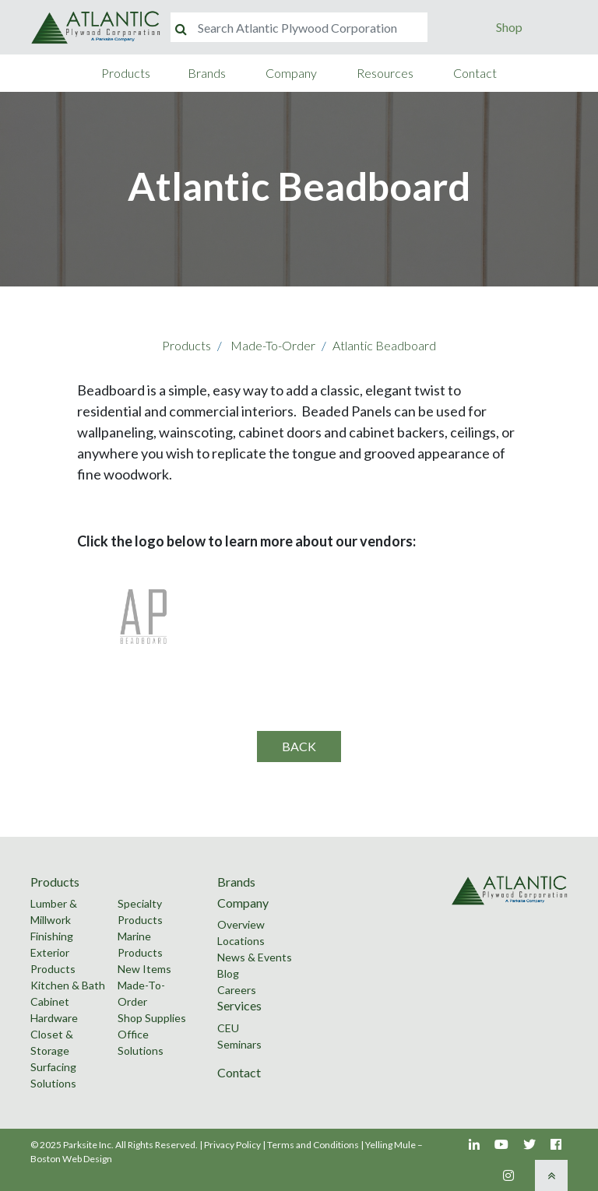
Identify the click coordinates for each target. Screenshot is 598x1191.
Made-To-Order (272, 345)
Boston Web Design (71, 1159)
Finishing (51, 936)
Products (125, 72)
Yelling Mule (390, 1145)
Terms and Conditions (313, 1145)
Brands (207, 72)
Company (291, 72)
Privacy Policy (232, 1145)
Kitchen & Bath (67, 985)
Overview (241, 924)
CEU (228, 1028)
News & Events (254, 957)
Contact (475, 72)
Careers (236, 989)
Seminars (239, 1044)
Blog (228, 973)
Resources (385, 72)
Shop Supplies (152, 1017)
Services (239, 1005)
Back (299, 746)
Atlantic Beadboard (384, 345)
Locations (241, 940)
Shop (509, 26)
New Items (144, 968)
